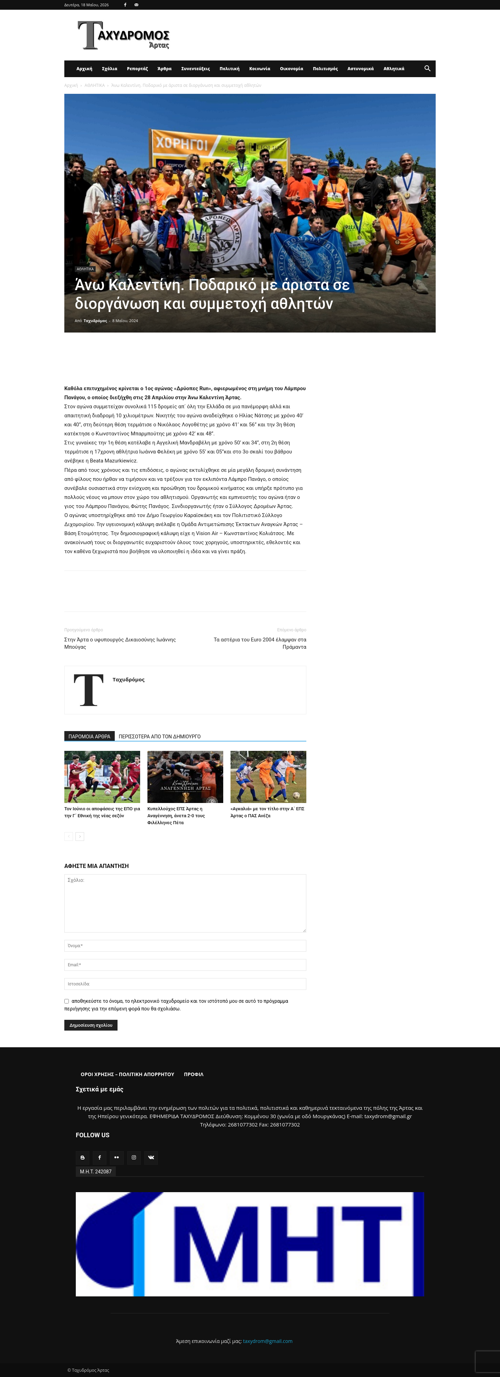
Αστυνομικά (361, 69)
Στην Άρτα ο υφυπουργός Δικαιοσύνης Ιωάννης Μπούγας (120, 643)
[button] (427, 69)
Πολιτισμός (325, 69)
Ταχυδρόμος (95, 320)
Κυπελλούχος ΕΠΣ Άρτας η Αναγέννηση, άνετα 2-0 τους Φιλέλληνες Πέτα (176, 815)
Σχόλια (109, 69)
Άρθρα (165, 69)
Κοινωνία (259, 69)
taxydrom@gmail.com (268, 1341)
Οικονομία (291, 69)
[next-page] (79, 836)
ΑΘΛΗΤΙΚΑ (94, 85)
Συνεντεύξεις (196, 69)
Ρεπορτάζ (137, 69)
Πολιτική (230, 69)
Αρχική (84, 69)
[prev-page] (68, 836)
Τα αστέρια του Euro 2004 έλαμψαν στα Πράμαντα (260, 643)
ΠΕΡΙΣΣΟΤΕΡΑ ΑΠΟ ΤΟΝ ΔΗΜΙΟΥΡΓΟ (160, 736)
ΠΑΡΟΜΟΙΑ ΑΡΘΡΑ (89, 736)
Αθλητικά (394, 69)
